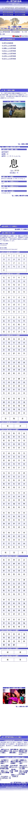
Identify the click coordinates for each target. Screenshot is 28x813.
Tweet (22, 36)
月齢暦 (16, 771)
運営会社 (8, 787)
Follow (26, 36)
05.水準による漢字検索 (9, 56)
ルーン (9, 785)
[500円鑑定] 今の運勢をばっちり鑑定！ (4, 761)
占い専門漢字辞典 (14, 1)
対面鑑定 (13, 763)
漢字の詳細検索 (20, 8)
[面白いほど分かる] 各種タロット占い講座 (23, 767)
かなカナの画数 (20, 14)
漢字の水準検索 (20, 12)
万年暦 (11, 771)
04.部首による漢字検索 (9, 53)
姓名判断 (3, 784)
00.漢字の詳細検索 (7, 43)
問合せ (20, 787)
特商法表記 (14, 787)
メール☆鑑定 (15, 760)
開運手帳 (24, 784)
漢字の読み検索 (20, 10)
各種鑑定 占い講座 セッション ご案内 (23, 761)
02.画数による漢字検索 (9, 48)
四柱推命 (8, 784)
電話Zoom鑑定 (14, 761)
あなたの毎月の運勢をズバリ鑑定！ (4, 751)
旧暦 (12, 772)
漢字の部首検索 (8, 12)
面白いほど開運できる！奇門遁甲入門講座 (23, 772)
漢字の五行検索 (8, 14)
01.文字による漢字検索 (9, 45)
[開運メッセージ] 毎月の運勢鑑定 (4, 772)
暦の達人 (13, 769)
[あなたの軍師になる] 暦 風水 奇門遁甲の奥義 (4, 767)
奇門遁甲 (18, 784)
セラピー (14, 785)
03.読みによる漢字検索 (9, 51)
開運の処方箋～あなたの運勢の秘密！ (13, 751)
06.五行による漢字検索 (9, 58)
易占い (14, 784)
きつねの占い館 (21, 785)
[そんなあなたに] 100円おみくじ (4, 778)
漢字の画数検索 (8, 10)
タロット (4, 785)
